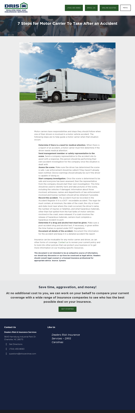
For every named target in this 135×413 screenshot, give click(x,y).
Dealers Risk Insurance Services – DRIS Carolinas (66, 338)
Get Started (67, 309)
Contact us (63, 242)
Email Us (91, 8)
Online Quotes (109, 8)
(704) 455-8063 (74, 8)
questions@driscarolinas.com (22, 354)
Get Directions (15, 344)
